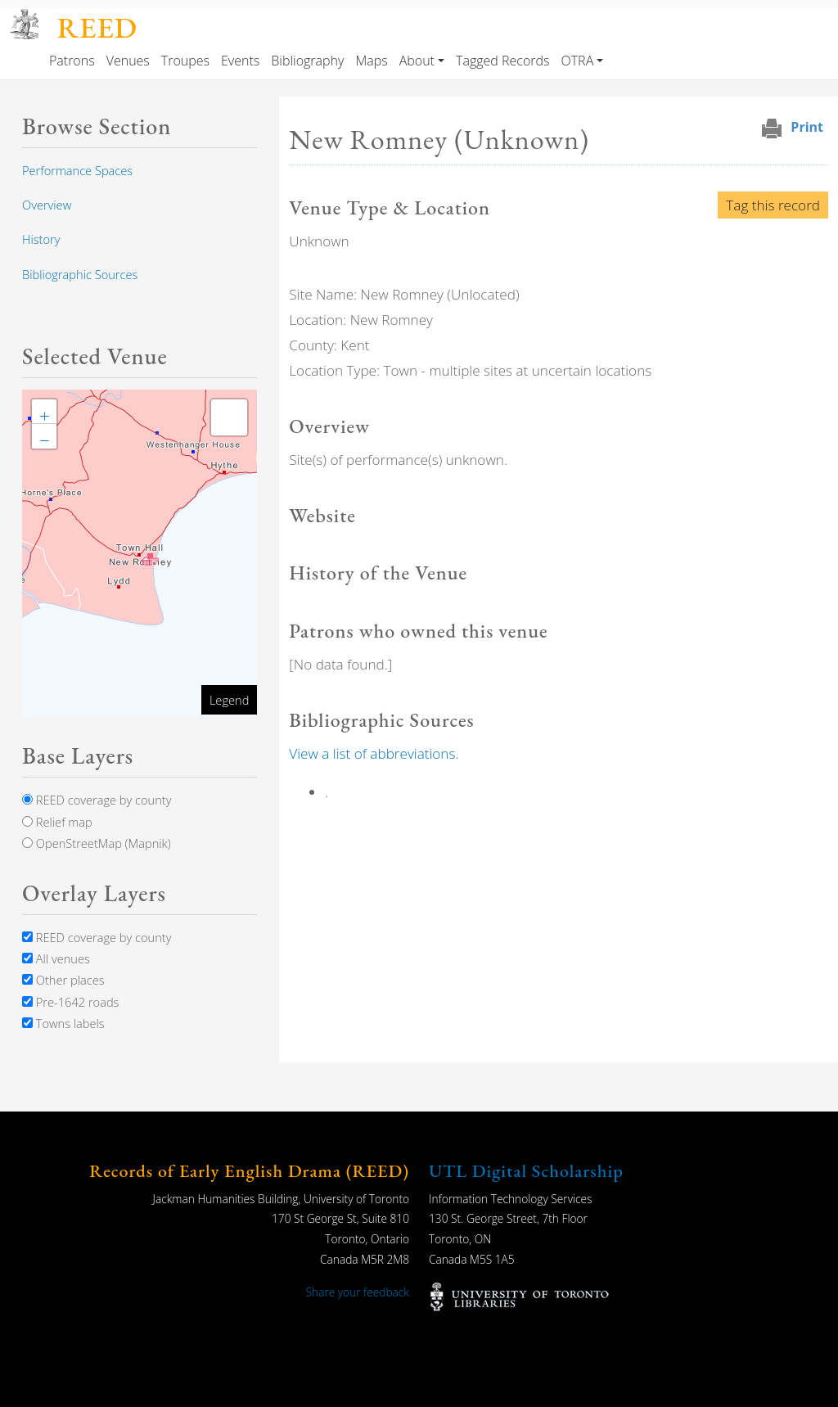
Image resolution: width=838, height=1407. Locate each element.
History (41, 239)
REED (97, 27)
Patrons (72, 61)
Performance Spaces (77, 170)
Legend (229, 700)
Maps (371, 61)
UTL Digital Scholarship (526, 1171)
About (417, 61)
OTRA (577, 61)
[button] (149, 559)
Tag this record (773, 205)
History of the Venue (378, 572)
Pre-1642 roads (70, 1002)
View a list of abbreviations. (373, 753)
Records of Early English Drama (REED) (249, 1171)
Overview (46, 204)
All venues (56, 958)
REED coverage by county (96, 799)
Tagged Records (502, 61)
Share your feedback (357, 1292)
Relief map (57, 822)
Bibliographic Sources (79, 274)
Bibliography (307, 61)
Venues (128, 61)
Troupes (185, 61)
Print (807, 127)
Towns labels (63, 1023)
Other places (63, 980)
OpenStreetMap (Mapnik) (96, 843)
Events (240, 61)
